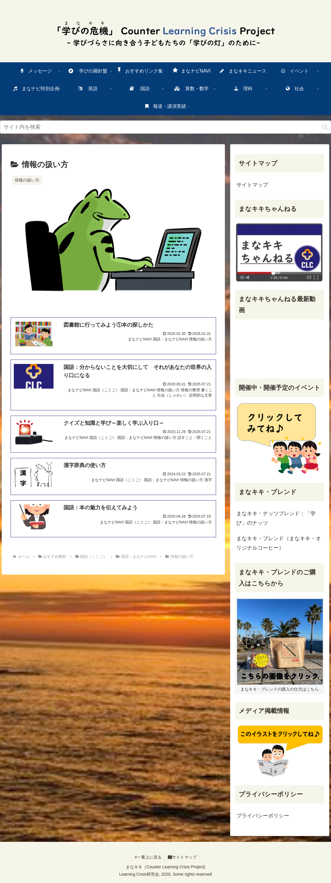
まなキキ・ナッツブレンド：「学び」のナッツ (276, 518)
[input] (165, 127)
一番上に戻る (148, 857)
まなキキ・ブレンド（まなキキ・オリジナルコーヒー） (278, 543)
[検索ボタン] (325, 127)
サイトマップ (252, 185)
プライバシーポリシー (262, 816)
